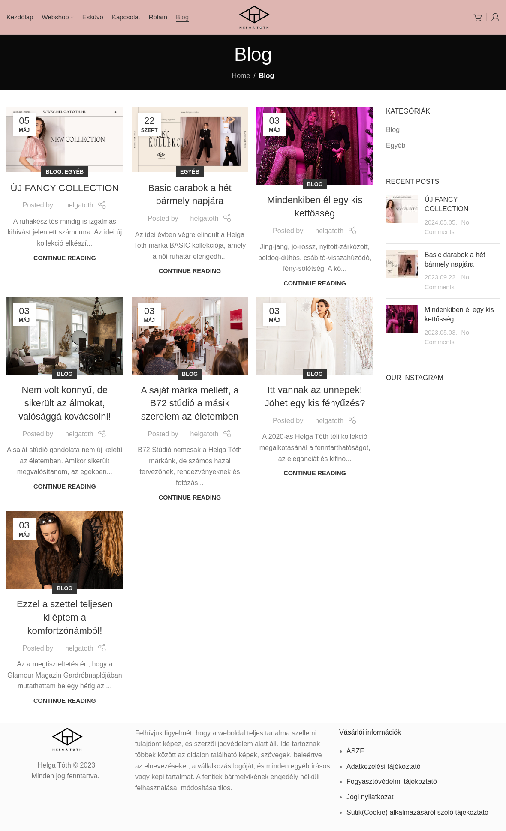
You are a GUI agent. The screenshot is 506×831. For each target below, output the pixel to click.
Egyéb (74, 171)
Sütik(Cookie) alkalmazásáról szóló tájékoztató (417, 812)
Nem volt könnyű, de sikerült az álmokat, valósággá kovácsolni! (64, 403)
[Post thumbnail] (402, 216)
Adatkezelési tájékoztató (383, 766)
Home (241, 75)
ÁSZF (355, 751)
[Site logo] (253, 16)
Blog (53, 171)
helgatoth (79, 205)
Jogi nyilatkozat (369, 797)
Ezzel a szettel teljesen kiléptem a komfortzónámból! (65, 617)
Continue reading (64, 258)
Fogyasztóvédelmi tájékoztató (391, 781)
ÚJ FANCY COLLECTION (65, 188)
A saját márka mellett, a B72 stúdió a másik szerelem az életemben (190, 403)
